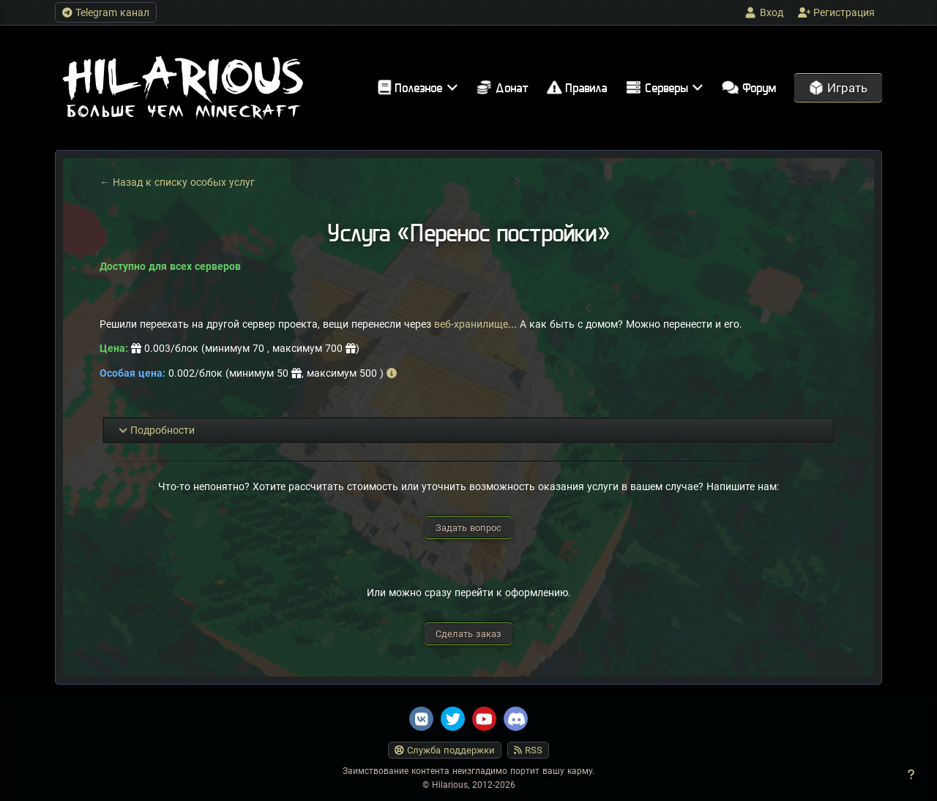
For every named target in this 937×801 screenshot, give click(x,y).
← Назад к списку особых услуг (177, 182)
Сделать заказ (468, 633)
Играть (838, 87)
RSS (528, 750)
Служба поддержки (445, 750)
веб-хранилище (471, 324)
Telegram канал (105, 12)
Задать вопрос (468, 527)
